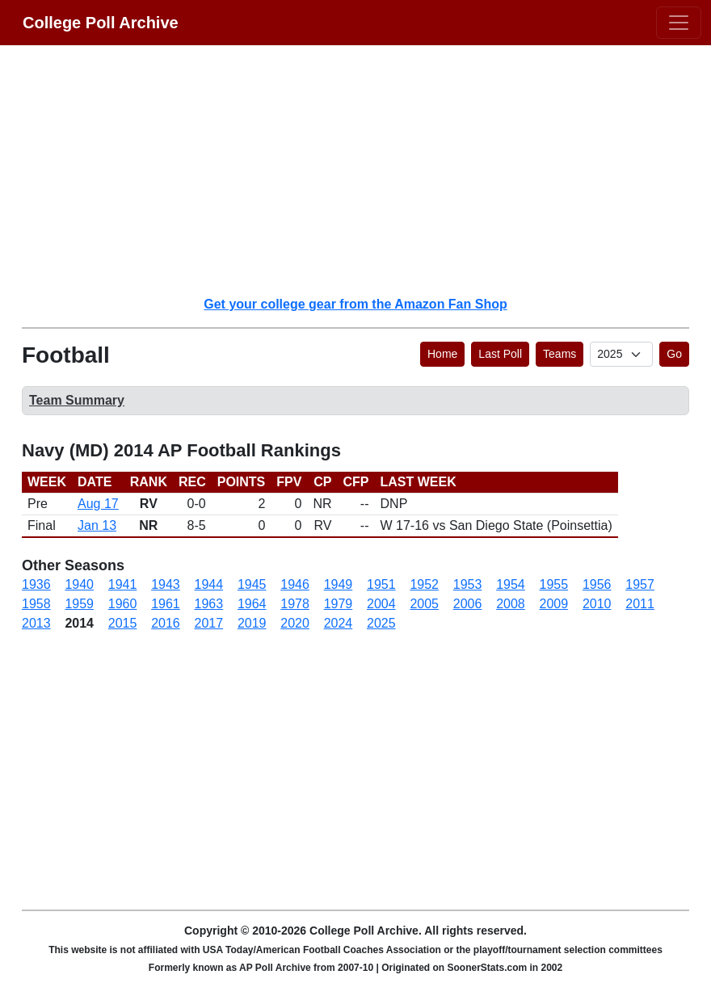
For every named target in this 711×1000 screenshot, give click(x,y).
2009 (554, 604)
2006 (467, 604)
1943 (165, 584)
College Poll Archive (101, 23)
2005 (424, 604)
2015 (122, 623)
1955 (554, 584)
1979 (338, 604)
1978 (294, 604)
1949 (338, 584)
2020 (294, 623)
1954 (510, 584)
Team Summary (76, 400)
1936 (36, 584)
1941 (122, 584)
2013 (36, 623)
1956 (597, 584)
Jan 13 (97, 525)
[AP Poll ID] (621, 354)
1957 (639, 584)
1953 (467, 584)
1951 (381, 584)
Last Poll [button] (500, 353)
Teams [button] (559, 353)
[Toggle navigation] (678, 22)
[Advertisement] (365, 170)
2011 (639, 604)
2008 (510, 604)
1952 (424, 584)
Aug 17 (98, 504)
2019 (252, 623)
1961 (165, 604)
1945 (252, 584)
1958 (36, 604)
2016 (165, 623)
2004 (381, 604)
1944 (209, 584)
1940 (79, 584)
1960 (122, 604)
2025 (381, 623)
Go (674, 353)
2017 (209, 623)
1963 (209, 604)
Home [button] (442, 353)
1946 (294, 584)
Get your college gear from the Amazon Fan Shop (355, 304)
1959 (79, 604)
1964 (252, 604)
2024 (338, 623)
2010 (597, 604)
